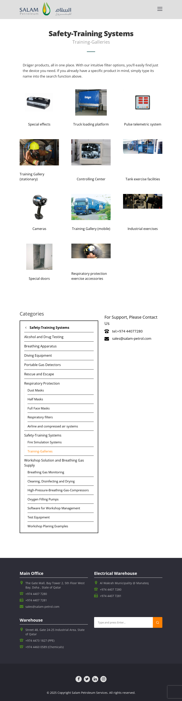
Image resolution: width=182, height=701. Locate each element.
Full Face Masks (39, 408)
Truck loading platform (91, 124)
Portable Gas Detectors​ (42, 364)
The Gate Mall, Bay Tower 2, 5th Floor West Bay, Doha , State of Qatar (55, 585)
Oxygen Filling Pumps (43, 499)
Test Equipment (39, 517)
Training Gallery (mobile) (91, 228)
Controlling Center (91, 179)
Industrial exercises (143, 228)
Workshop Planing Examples (48, 526)
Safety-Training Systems (49, 327)
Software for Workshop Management (54, 508)
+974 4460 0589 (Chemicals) (44, 647)
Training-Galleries (40, 451)
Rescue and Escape (39, 374)
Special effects (39, 124)
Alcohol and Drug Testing (43, 337)
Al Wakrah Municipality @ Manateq (124, 583)
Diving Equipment (38, 355)
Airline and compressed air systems (53, 426)
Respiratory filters (40, 417)
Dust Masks (36, 390)
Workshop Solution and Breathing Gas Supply (54, 463)
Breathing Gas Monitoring (46, 472)
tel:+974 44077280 (123, 331)
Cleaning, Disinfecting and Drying (51, 481)
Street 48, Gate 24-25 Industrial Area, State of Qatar (55, 632)
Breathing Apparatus (40, 346)
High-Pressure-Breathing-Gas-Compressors (58, 490)
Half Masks (35, 399)
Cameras (39, 228)
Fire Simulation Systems (45, 442)
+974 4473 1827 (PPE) (39, 640)
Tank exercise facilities (143, 179)
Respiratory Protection (42, 383)
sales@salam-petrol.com (127, 338)
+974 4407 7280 (36, 594)
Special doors (39, 278)
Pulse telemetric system (142, 124)
